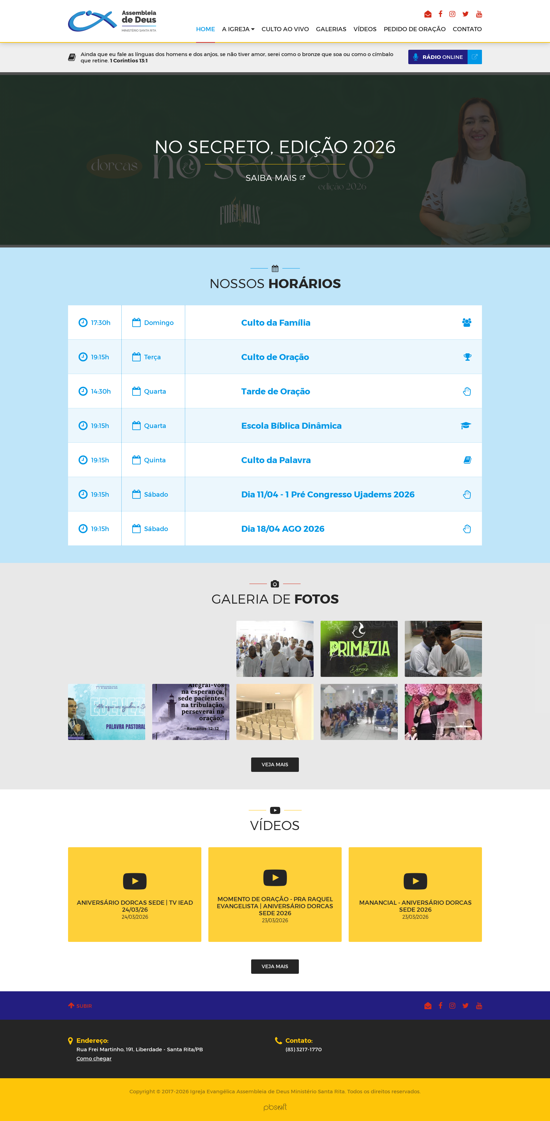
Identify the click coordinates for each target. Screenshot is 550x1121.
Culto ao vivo (285, 28)
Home (205, 28)
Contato (467, 28)
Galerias (331, 28)
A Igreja (238, 28)
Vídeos (365, 28)
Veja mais (275, 764)
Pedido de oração (415, 28)
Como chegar (94, 1058)
